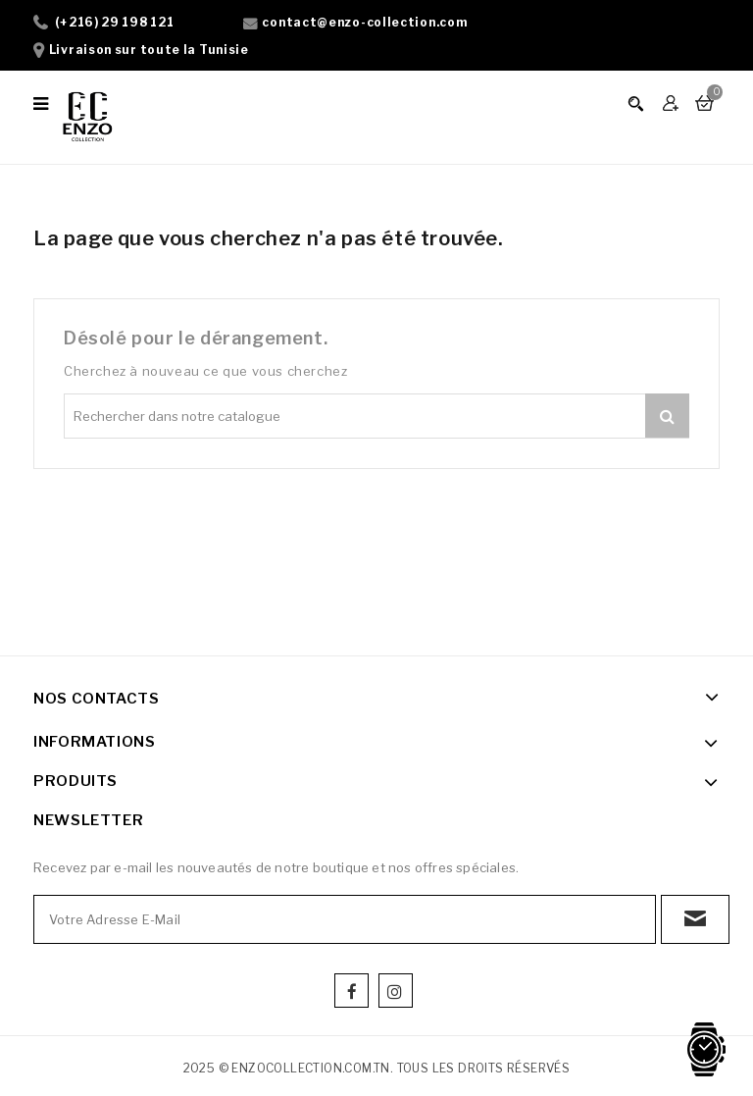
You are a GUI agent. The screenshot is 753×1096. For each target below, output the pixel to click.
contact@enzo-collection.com (364, 22)
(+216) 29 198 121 (114, 22)
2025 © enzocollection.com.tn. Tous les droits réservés (377, 1068)
